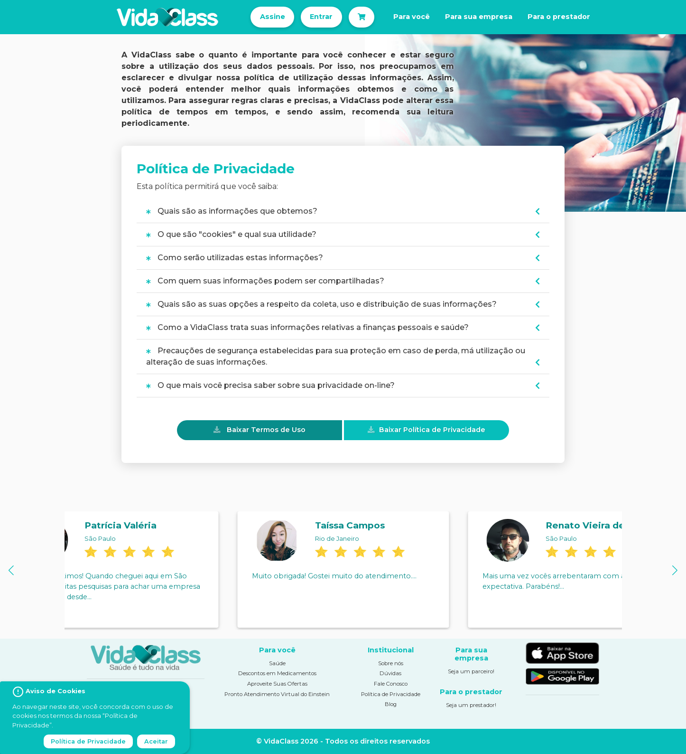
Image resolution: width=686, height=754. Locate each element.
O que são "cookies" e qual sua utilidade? (231, 234)
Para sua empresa (478, 16)
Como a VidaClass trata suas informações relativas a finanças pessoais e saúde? (307, 327)
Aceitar (156, 741)
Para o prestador (559, 16)
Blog (391, 704)
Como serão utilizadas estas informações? (234, 257)
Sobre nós (390, 663)
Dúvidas (390, 673)
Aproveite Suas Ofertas (277, 683)
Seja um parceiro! (471, 671)
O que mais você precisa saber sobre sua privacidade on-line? (270, 385)
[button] (11, 570)
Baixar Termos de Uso (266, 429)
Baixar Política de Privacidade (432, 429)
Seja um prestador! (471, 705)
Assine (272, 16)
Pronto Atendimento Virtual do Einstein (277, 694)
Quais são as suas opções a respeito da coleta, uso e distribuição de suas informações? (321, 304)
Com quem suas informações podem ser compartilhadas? (265, 280)
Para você (411, 16)
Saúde (277, 663)
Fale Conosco (391, 683)
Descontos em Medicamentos (277, 673)
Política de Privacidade (390, 694)
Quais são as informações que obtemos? (231, 211)
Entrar (321, 16)
